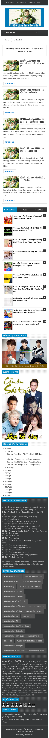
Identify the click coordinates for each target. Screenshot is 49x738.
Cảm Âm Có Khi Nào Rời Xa (14, 529)
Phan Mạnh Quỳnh (20, 667)
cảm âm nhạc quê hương (14, 606)
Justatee (39, 690)
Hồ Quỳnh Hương (16, 690)
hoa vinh (11, 674)
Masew (44, 676)
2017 (7, 487)
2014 (7, 495)
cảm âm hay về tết (36, 651)
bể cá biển (31, 720)
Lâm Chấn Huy (18, 692)
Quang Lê (32, 667)
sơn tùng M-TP (12, 661)
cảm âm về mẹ (34, 636)
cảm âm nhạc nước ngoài (29, 586)
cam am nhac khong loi (13, 646)
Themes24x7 (28, 735)
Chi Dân (10, 667)
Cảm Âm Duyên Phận (12, 512)
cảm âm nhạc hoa (37, 606)
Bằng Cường (40, 685)
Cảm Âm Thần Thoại (11, 507)
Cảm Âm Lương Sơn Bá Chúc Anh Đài (19, 531)
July (9, 451)
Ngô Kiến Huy (18, 681)
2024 (7, 470)
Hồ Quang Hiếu (23, 664)
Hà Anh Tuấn (6, 690)
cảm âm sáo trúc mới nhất (15, 601)
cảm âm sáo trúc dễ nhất (14, 651)
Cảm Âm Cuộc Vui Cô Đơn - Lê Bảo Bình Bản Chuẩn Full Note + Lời (32, 63)
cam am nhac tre (11, 581)
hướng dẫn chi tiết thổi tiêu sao (29, 641)
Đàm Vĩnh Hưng (21, 674)
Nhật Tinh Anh (36, 681)
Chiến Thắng (20, 688)
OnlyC (9, 671)
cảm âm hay (9, 586)
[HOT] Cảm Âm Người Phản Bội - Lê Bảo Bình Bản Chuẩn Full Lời (32, 120)
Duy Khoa (30, 678)
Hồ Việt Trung (26, 690)
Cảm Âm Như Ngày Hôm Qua (16, 545)
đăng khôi (31, 695)
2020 (7, 479)
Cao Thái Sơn (17, 676)
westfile (25, 695)
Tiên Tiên (18, 683)
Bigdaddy (32, 685)
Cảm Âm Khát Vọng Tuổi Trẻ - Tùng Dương (23, 465)
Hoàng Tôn (43, 688)
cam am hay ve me (34, 611)
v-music (20, 695)
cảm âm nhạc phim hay (13, 596)
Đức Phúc (32, 674)
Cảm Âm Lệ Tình (11, 533)
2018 (7, 484)
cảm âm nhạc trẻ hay (33, 577)
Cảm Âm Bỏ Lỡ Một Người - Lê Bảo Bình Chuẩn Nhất (32, 91)
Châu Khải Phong (9, 664)
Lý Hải (31, 692)
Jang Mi (34, 690)
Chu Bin (23, 678)
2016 (7, 490)
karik (3, 678)
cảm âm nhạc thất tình (32, 581)
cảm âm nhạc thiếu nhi (13, 631)
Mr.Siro (32, 664)
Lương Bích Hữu (38, 692)
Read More (10, 83)
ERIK (4, 671)
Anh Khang (24, 685)
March (9, 468)
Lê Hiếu (25, 692)
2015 (7, 493)
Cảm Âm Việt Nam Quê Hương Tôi (18, 547)
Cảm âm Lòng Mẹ (10, 517)
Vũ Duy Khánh (27, 683)
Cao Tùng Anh (11, 688)
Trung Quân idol (32, 671)
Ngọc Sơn (27, 681)
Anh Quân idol (42, 673)
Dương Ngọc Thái (34, 688)
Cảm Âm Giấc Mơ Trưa (12, 519)
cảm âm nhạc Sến (11, 621)
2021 (7, 476)
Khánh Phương (27, 676)
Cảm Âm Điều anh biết (13, 550)
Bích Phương (29, 661)
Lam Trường (37, 676)
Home (7, 40)
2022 (7, 473)
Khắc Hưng (9, 692)
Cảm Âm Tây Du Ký (11, 526)
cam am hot (27, 616)
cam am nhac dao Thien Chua (16, 626)
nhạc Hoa (8, 641)
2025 (7, 448)
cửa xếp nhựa (41, 714)
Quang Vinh (10, 683)
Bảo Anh (9, 678)
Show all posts (25, 51)
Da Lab (26, 688)
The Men (9, 669)
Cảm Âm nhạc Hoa (12, 538)
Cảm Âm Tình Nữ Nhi (13, 540)
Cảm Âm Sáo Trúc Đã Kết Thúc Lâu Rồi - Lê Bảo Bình (32, 149)
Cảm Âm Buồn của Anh (14, 557)
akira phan (37, 683)
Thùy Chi (39, 664)
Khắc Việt (42, 661)
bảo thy (15, 695)
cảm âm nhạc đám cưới (14, 636)
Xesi (11, 695)
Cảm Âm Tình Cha (12, 536)
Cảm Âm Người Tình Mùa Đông (17, 552)
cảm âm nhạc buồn (12, 577)
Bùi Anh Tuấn (6, 676)
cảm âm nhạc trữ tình (13, 611)
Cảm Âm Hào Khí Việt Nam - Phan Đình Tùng (24, 462)
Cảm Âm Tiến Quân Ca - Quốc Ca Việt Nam (23, 459)
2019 (7, 481)
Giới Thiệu (9, 2)
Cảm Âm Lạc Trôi (10, 524)
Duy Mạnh (38, 678)
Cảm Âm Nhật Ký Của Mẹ (15, 555)
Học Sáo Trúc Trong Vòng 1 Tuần (28, 2)
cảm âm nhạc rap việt (13, 591)
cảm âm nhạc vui (11, 616)
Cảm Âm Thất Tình (11, 510)
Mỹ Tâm (9, 681)
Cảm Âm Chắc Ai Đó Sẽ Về (14, 521)
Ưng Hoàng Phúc (14, 685)
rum (43, 683)
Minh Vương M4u (40, 669)
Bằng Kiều (16, 678)
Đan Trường (18, 669)
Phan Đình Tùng (18, 671)
